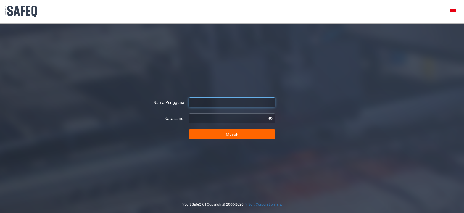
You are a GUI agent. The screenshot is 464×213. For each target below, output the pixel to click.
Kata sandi (174, 118)
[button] (454, 11)
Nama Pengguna (168, 102)
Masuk (232, 134)
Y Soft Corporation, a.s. (263, 204)
